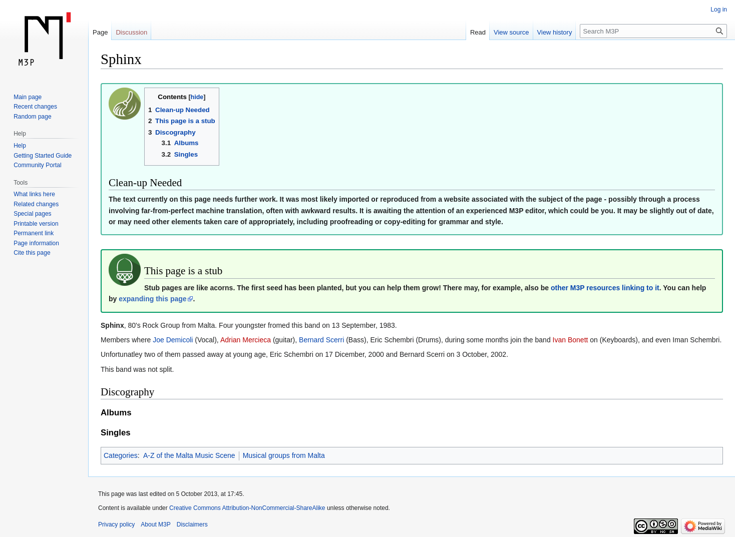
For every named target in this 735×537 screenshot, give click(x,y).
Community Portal (37, 165)
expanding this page (152, 299)
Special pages (32, 213)
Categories (121, 455)
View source (511, 32)
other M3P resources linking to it (605, 288)
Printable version (36, 223)
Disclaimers (192, 524)
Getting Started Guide (43, 155)
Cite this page (32, 252)
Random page (32, 116)
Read (478, 32)
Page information (36, 243)
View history (554, 32)
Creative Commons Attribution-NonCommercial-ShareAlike (247, 507)
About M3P (155, 524)
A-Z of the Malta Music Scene (189, 455)
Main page (28, 97)
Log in (718, 9)
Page (100, 32)
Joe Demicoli (173, 340)
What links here (34, 194)
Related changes (36, 204)
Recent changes (35, 106)
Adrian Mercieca (245, 340)
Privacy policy (116, 524)
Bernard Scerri (321, 340)
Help (20, 145)
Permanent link (34, 233)
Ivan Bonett (570, 340)
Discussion (131, 32)
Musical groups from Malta (284, 455)
